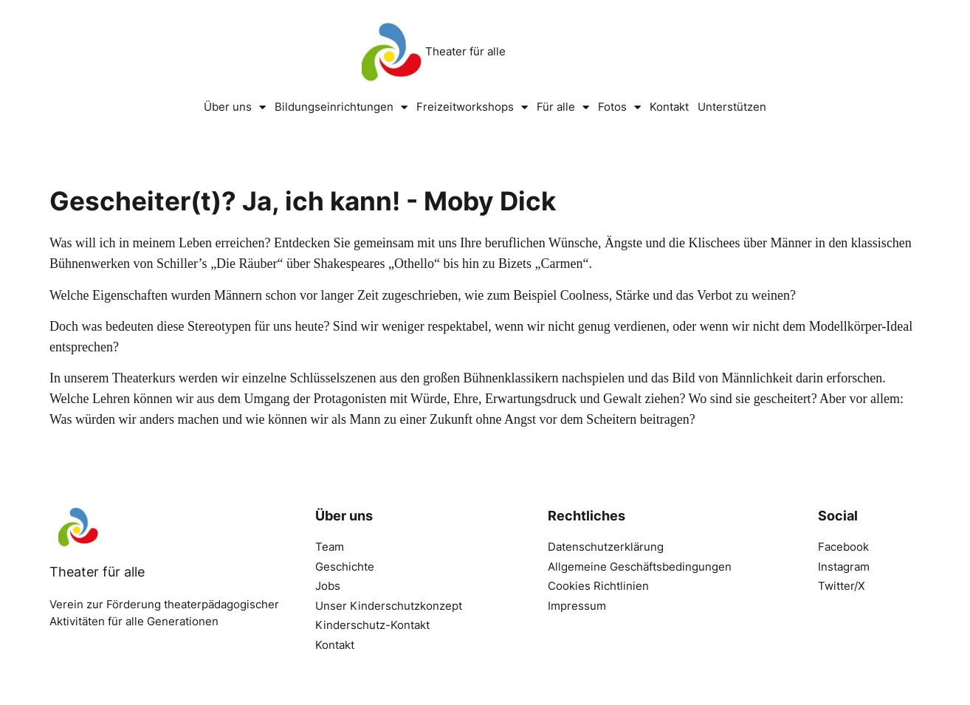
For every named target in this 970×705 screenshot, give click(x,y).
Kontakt (669, 107)
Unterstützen (732, 107)
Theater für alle (465, 51)
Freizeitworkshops (472, 107)
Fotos (619, 107)
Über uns (235, 107)
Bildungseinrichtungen (341, 107)
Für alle (563, 107)
